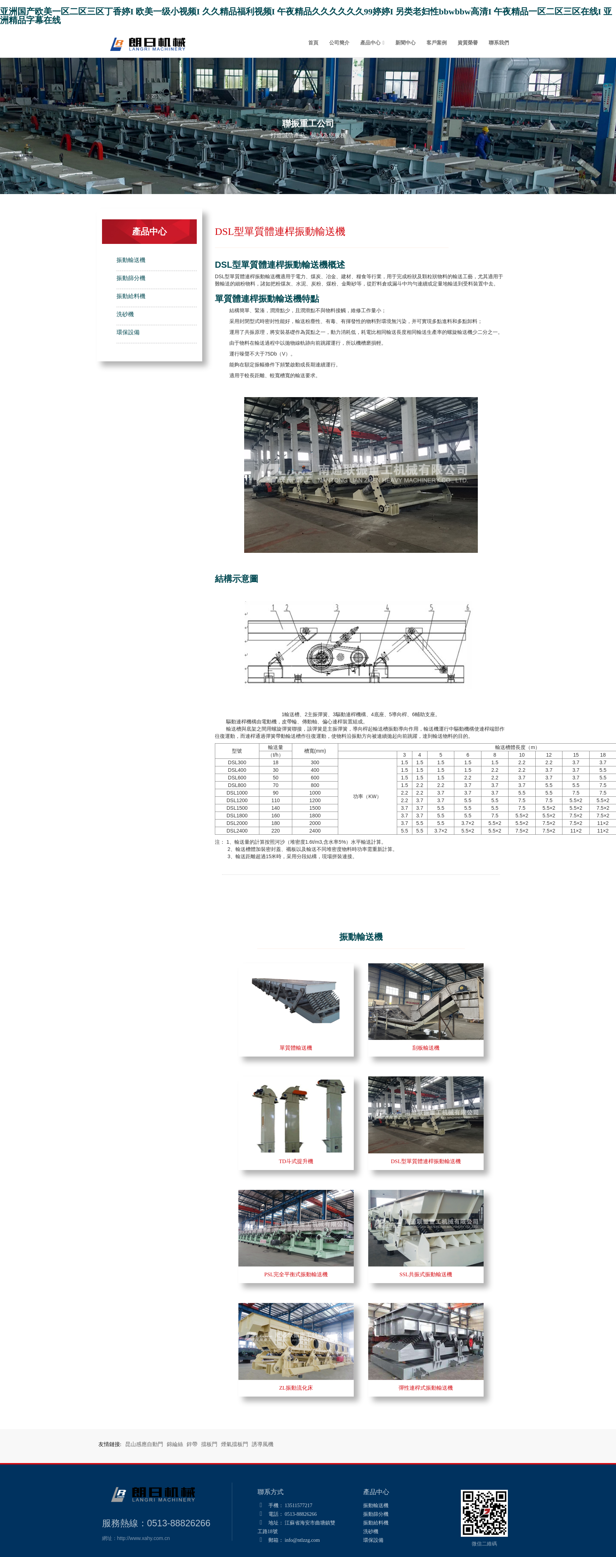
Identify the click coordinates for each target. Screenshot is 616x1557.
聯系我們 (499, 43)
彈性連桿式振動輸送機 (426, 1388)
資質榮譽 (468, 43)
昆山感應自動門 (144, 1444)
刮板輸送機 (425, 1048)
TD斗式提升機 (296, 1161)
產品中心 (370, 43)
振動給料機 (130, 296)
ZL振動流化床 (296, 1388)
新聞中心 (405, 43)
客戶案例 (436, 43)
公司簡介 (339, 43)
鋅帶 (192, 1444)
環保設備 (128, 332)
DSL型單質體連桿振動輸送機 (425, 1161)
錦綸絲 (175, 1444)
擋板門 (209, 1444)
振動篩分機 (130, 278)
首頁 (313, 43)
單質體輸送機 (296, 1048)
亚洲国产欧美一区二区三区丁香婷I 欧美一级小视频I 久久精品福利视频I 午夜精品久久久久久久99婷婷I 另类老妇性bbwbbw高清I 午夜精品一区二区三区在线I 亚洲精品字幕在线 (306, 16)
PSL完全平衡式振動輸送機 (296, 1274)
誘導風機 (262, 1444)
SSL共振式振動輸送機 (425, 1274)
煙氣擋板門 (234, 1444)
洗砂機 (125, 314)
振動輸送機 (130, 260)
